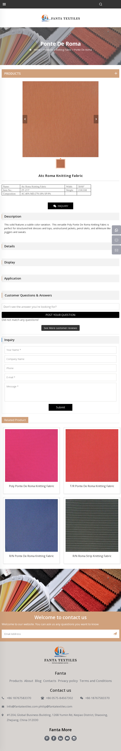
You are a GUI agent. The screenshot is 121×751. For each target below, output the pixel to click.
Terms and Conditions (95, 681)
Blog (38, 681)
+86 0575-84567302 (59, 698)
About (28, 681)
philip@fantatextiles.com (55, 706)
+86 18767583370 (19, 698)
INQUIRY (60, 206)
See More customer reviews (60, 328)
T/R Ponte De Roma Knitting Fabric (92, 486)
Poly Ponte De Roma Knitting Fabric (31, 486)
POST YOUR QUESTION (60, 315)
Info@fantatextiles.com (22, 706)
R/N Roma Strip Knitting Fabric (92, 556)
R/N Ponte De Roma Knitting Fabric (31, 556)
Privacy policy (68, 681)
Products (16, 681)
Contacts (49, 681)
